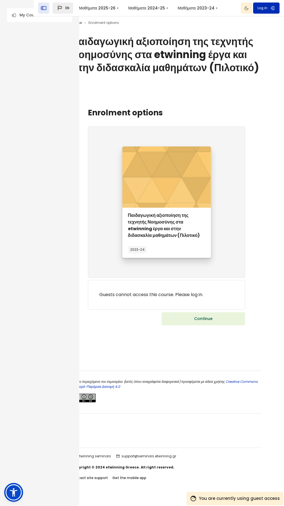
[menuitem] (175, 8)
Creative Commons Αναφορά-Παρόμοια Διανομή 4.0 (143, 395)
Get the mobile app (160, 486)
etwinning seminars (124, 464)
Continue (203, 344)
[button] (39, 15)
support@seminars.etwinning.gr (179, 464)
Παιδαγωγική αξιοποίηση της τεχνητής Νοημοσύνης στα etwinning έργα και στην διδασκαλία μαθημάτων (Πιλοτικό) (179, 251)
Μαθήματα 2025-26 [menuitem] (143, 8)
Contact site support (120, 486)
